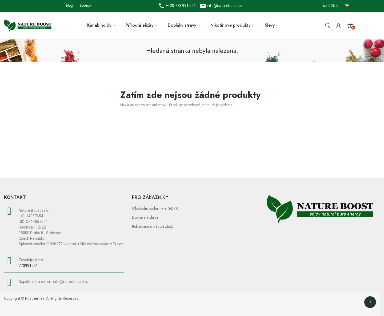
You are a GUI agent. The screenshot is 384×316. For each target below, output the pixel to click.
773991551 (28, 265)
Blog (69, 6)
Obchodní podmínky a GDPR (155, 208)
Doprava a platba (145, 217)
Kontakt (85, 6)
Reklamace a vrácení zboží (152, 226)
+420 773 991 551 (180, 5)
